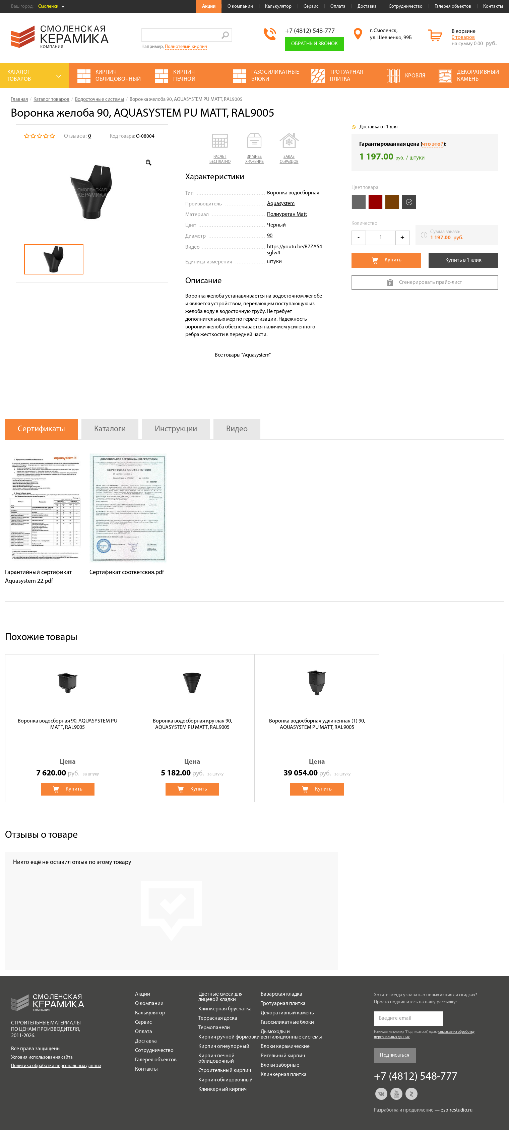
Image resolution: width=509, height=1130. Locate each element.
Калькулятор (278, 6)
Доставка (367, 6)
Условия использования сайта (42, 1057)
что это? (432, 144)
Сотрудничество (406, 6)
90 (269, 236)
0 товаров (463, 37)
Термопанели (214, 1027)
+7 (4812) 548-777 (310, 31)
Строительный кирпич (224, 1070)
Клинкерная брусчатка (225, 1009)
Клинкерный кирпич (222, 1089)
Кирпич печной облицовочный (216, 1058)
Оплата (337, 6)
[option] (92, 192)
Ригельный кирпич (283, 1056)
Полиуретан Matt (287, 214)
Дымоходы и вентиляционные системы (291, 1034)
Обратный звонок (314, 44)
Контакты (493, 6)
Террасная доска (217, 1018)
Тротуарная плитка (283, 1003)
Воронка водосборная (293, 193)
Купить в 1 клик (463, 260)
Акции (208, 6)
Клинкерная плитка (284, 1074)
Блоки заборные (280, 1065)
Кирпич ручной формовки (229, 1037)
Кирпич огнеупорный (223, 1046)
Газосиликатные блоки (287, 1022)
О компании (240, 6)
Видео (237, 429)
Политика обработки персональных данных (56, 1065)
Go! (225, 35)
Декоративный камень (287, 1013)
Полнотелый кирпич (186, 46)
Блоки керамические (285, 1046)
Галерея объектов (453, 6)
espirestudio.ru (456, 1110)
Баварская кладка (281, 994)
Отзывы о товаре (41, 835)
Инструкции (176, 429)
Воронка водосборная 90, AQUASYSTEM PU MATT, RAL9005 (67, 724)
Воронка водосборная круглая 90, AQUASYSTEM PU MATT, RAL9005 (192, 724)
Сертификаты (41, 429)
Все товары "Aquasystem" (243, 355)
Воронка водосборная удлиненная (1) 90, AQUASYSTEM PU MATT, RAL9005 (317, 724)
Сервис (311, 6)
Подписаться (394, 1055)
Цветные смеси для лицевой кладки (220, 997)
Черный (276, 225)
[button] (220, 149)
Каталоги (110, 429)
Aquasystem (281, 203)
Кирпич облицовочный (225, 1080)
